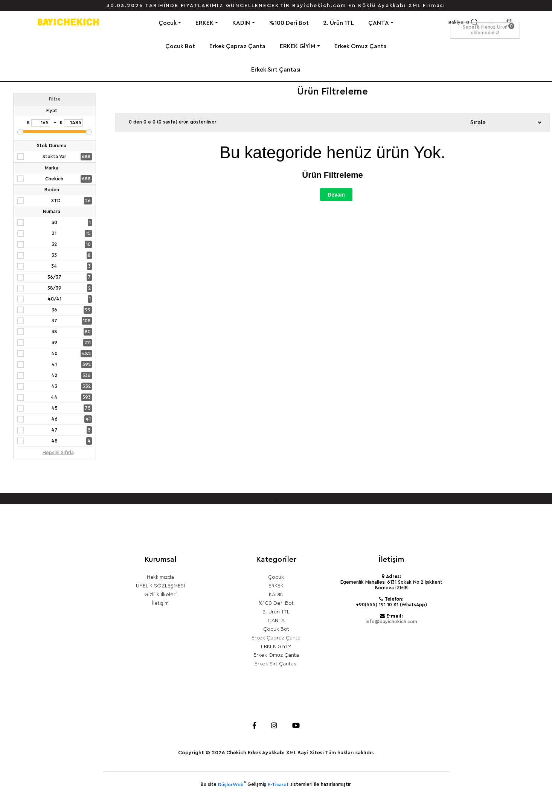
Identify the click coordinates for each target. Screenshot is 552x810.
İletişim (160, 603)
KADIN (241, 23)
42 (54, 375)
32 (54, 244)
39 (54, 342)
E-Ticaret (278, 784)
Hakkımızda (160, 577)
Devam (336, 195)
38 (54, 331)
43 (54, 386)
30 (54, 222)
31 (54, 233)
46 (54, 419)
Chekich (54, 179)
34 (54, 266)
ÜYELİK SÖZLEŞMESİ (160, 586)
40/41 (54, 299)
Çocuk (168, 23)
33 (54, 255)
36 (54, 310)
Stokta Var (54, 156)
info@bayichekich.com (391, 621)
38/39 (54, 288)
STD (56, 200)
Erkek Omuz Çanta (360, 46)
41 (54, 364)
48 (54, 441)
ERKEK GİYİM (297, 46)
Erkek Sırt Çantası (275, 70)
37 (54, 321)
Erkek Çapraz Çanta (237, 46)
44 (54, 397)
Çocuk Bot (180, 46)
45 (54, 408)
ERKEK (204, 23)
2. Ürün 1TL (338, 23)
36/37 (54, 277)
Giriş (491, 22)
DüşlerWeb (231, 784)
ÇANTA (378, 23)
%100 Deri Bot (289, 23)
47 (54, 430)
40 (54, 353)
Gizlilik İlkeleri (160, 594)
